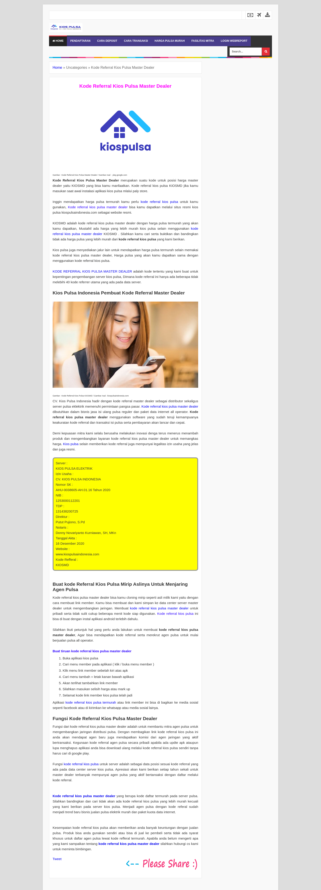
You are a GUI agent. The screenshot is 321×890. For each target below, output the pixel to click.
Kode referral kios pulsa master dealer (169, 406)
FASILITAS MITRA (202, 40)
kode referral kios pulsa (159, 202)
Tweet (57, 859)
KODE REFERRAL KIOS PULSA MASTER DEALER (92, 271)
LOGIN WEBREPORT (234, 40)
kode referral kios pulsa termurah (91, 702)
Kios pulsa (70, 444)
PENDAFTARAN (80, 40)
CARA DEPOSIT (107, 40)
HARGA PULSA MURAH (170, 40)
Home (58, 40)
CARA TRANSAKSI (136, 40)
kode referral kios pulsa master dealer (159, 608)
